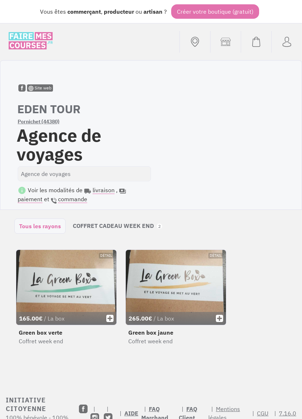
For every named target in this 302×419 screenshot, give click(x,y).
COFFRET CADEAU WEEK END (117, 225)
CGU (262, 413)
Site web (40, 88)
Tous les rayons (40, 226)
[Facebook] (83, 409)
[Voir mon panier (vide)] (256, 42)
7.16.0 (287, 413)
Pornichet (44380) (38, 121)
